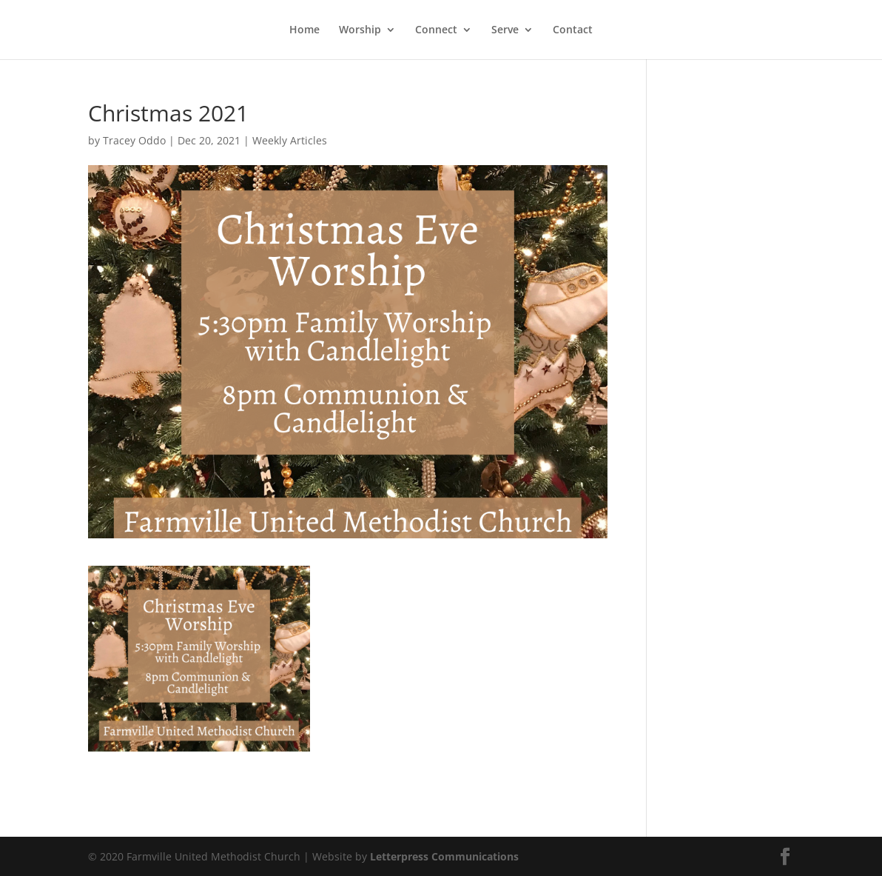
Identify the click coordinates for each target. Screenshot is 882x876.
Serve (505, 30)
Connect (436, 30)
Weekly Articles (289, 140)
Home (304, 30)
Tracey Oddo (134, 140)
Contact (573, 30)
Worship (360, 30)
